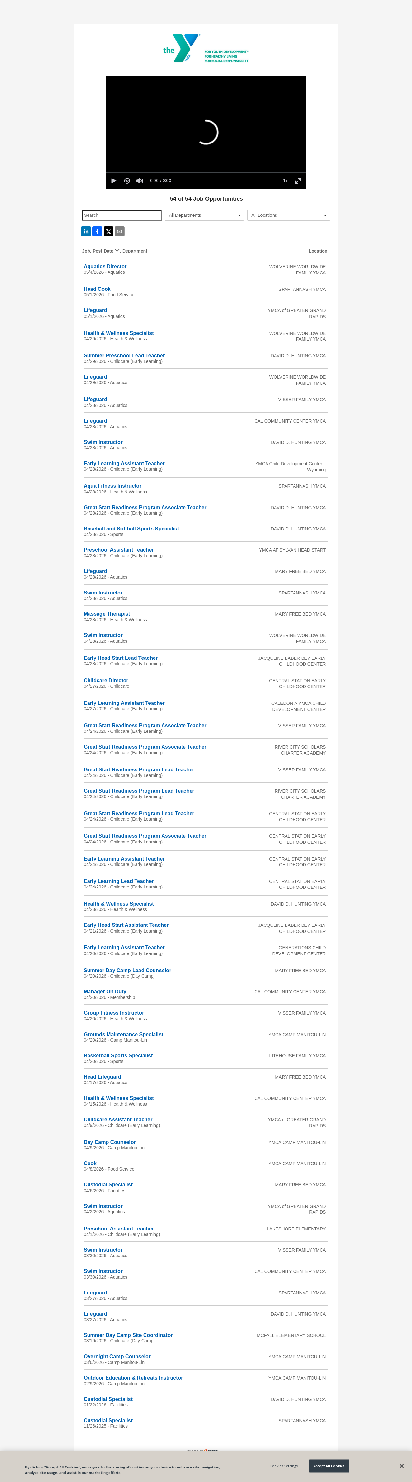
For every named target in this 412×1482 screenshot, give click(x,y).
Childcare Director (106, 680)
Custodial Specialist (108, 1184)
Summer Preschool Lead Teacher (124, 355)
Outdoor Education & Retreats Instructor (133, 1378)
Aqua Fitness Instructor (113, 486)
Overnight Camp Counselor (117, 1356)
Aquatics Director (105, 266)
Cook (90, 1163)
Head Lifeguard (102, 1077)
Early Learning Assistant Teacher (124, 463)
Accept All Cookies (329, 1466)
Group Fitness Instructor (114, 1013)
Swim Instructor (103, 442)
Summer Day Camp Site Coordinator (128, 1335)
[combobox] (204, 215)
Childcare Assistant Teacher (118, 1119)
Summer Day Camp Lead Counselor (127, 970)
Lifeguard (95, 310)
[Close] (402, 1466)
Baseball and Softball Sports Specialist (131, 528)
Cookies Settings (284, 1466)
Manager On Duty (105, 991)
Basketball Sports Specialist (118, 1055)
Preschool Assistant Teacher (119, 550)
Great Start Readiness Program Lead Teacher (139, 769)
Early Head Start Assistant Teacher (126, 925)
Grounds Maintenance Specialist (123, 1034)
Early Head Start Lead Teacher (121, 658)
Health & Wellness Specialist (119, 333)
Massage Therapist (107, 614)
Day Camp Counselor (110, 1142)
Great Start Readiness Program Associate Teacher (145, 507)
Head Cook (97, 289)
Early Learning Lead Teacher (119, 881)
